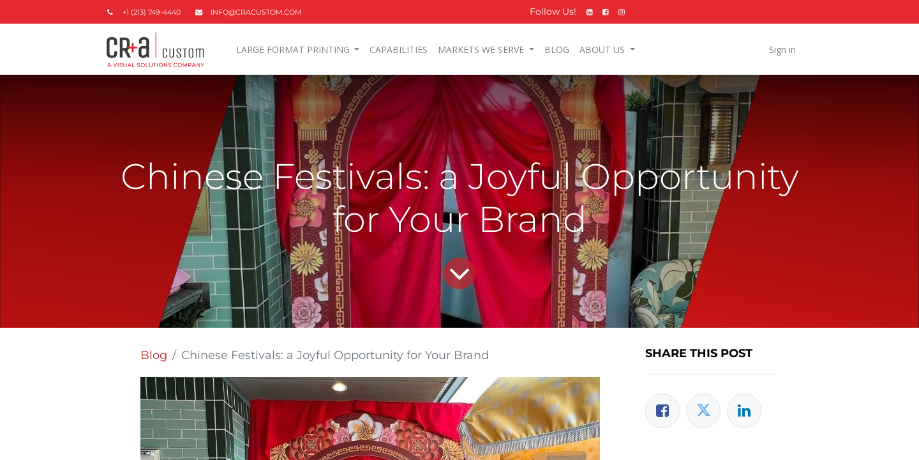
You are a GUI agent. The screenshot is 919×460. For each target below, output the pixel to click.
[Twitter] (703, 411)
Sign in (782, 49)
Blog (153, 355)
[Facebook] (662, 411)
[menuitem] (398, 49)
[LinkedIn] (744, 411)
